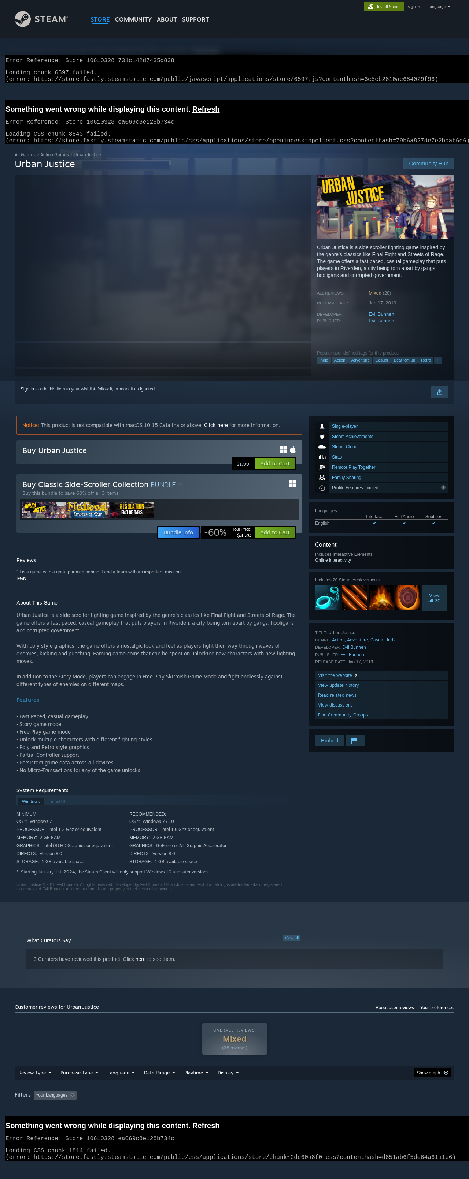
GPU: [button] (358, 1109)
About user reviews (395, 1016)
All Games (25, 163)
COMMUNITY (133, 19)
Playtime (193, 1086)
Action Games (54, 163)
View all (292, 946)
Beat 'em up (404, 369)
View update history (338, 694)
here (141, 968)
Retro (426, 369)
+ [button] (438, 369)
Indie (324, 369)
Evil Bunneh (381, 323)
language (437, 6)
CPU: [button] (334, 1109)
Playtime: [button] (182, 1109)
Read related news (337, 704)
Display (225, 1086)
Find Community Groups (343, 723)
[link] (228, 541)
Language (118, 1086)
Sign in (27, 397)
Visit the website (338, 684)
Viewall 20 (434, 606)
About (167, 19)
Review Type (32, 1086)
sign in (414, 6)
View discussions (335, 713)
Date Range (157, 1086)
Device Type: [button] (390, 1109)
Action (340, 369)
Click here (216, 434)
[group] (234, 1110)
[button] (275, 472)
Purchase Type (76, 1086)
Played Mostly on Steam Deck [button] (235, 1109)
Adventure (360, 369)
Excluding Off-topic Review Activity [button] (125, 1109)
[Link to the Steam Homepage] (47, 25)
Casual (382, 369)
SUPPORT (195, 19)
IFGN (21, 587)
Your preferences (437, 1016)
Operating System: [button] (296, 1109)
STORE (100, 19)
